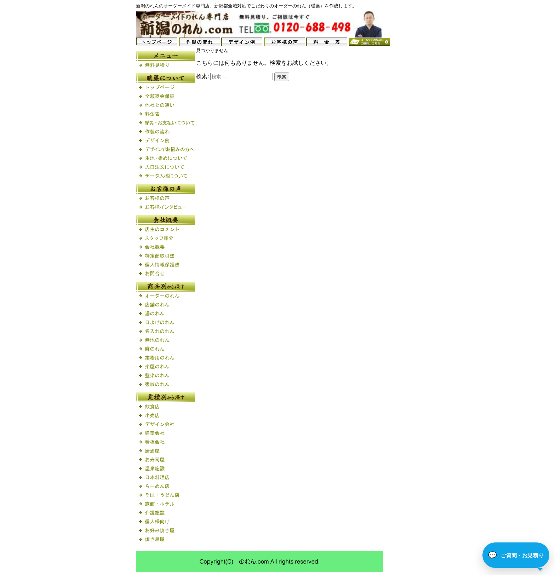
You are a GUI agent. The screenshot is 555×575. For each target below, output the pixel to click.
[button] (515, 555)
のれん (152, 5)
